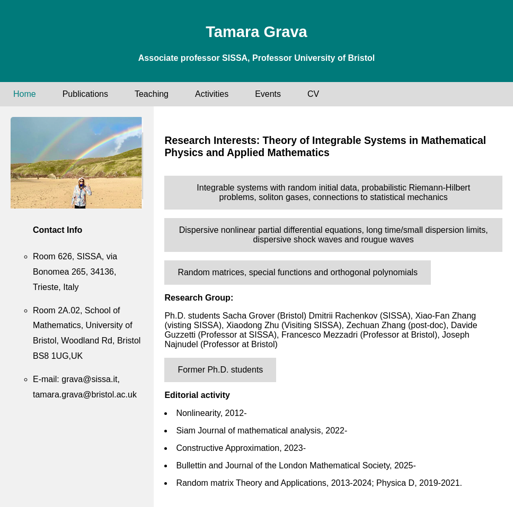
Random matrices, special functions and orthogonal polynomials (298, 272)
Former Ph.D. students (220, 369)
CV (313, 93)
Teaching (152, 93)
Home (24, 93)
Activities (211, 93)
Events (268, 93)
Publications (85, 93)
